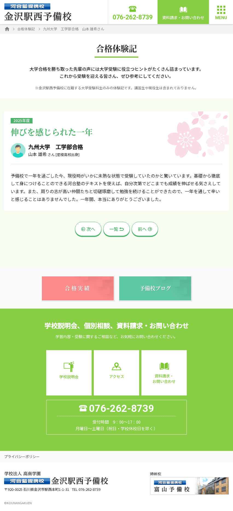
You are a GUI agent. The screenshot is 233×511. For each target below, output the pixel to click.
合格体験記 (26, 28)
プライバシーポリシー (22, 459)
